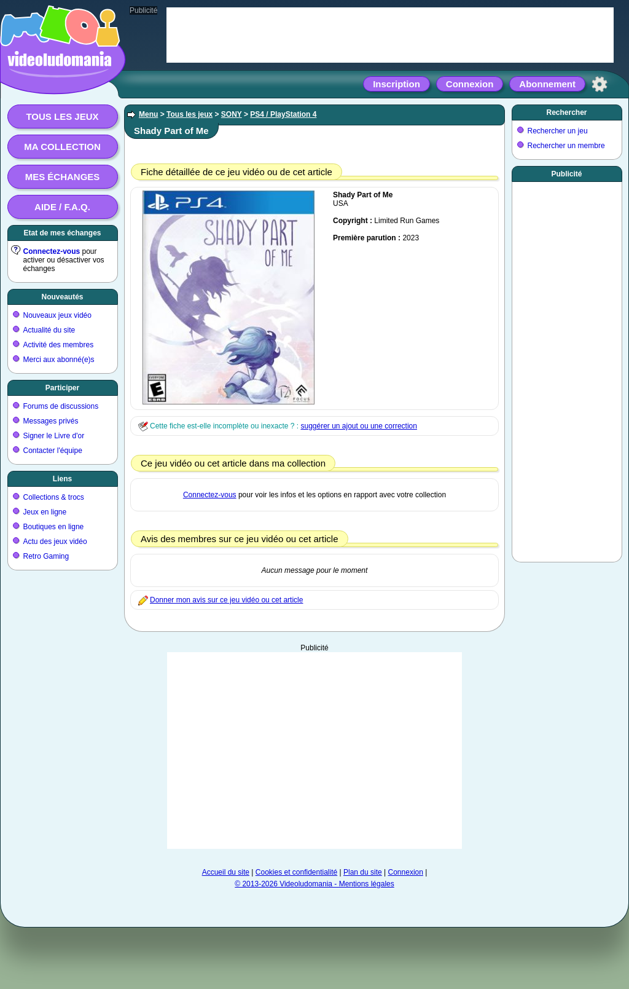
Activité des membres (58, 345)
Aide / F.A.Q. (62, 207)
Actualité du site (49, 330)
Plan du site (362, 872)
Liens (62, 479)
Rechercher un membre (566, 145)
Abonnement (547, 84)
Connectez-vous (51, 251)
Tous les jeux (62, 116)
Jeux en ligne (45, 512)
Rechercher (566, 112)
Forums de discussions (61, 406)
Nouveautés (62, 297)
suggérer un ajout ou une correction (358, 426)
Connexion (470, 84)
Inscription (396, 84)
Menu (148, 114)
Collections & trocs (53, 497)
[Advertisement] (567, 369)
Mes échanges (62, 176)
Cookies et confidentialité (296, 872)
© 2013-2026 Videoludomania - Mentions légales (314, 884)
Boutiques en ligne (53, 526)
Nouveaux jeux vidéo (57, 315)
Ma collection (62, 146)
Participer (62, 388)
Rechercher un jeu (558, 131)
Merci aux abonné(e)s (59, 359)
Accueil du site (225, 872)
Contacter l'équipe (52, 450)
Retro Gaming (46, 556)
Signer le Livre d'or (54, 435)
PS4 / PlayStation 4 (283, 114)
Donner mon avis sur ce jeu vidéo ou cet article (226, 600)
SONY (231, 114)
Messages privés (51, 421)
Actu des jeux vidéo (55, 541)
